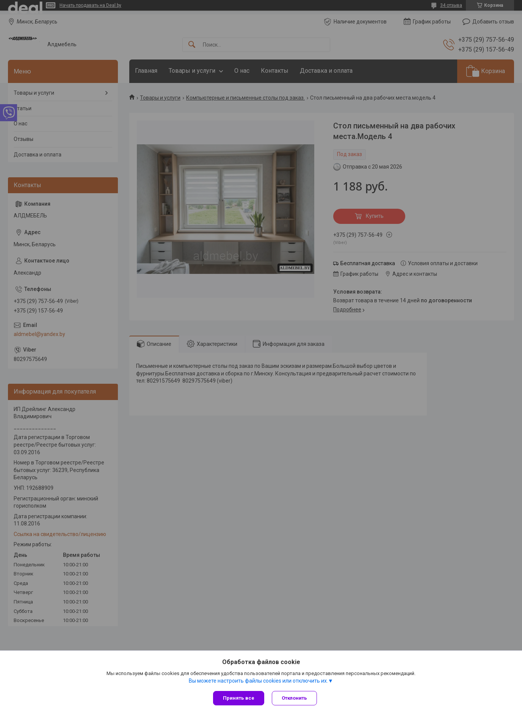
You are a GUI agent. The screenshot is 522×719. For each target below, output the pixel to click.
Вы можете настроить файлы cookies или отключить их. (258, 681)
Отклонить (294, 698)
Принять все (238, 698)
